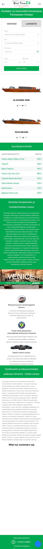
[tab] (12, 23)
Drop (5, 40)
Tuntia (6, 59)
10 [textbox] (5, 62)
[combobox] (21, 35)
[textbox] (21, 34)
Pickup (6, 31)
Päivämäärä (7, 48)
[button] (38, 544)
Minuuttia (25, 59)
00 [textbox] (24, 62)
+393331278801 (24, 542)
